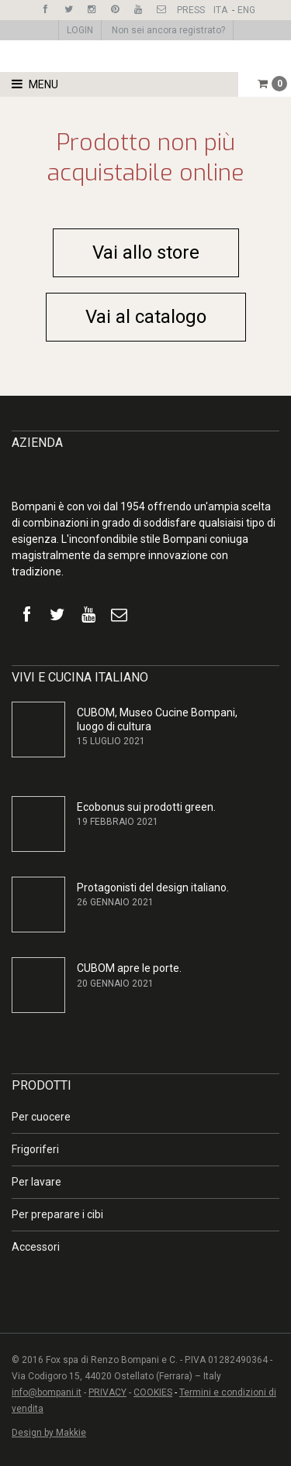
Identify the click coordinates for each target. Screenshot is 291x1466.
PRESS (191, 10)
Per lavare (36, 1182)
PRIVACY (107, 1392)
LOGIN (80, 30)
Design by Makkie (49, 1432)
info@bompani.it (46, 1392)
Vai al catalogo (145, 317)
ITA (220, 10)
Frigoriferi (35, 1149)
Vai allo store (145, 252)
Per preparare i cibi (57, 1214)
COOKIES (152, 1392)
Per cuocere (41, 1117)
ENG (246, 10)
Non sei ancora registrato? (168, 30)
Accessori (36, 1247)
